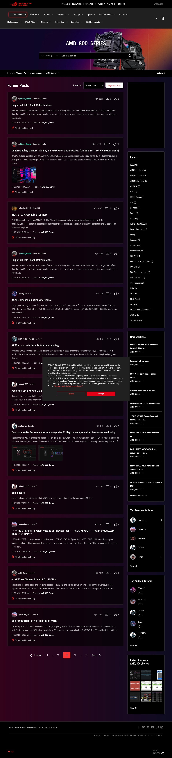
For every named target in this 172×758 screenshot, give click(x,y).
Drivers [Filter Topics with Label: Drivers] (132, 213)
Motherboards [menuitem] (12, 22)
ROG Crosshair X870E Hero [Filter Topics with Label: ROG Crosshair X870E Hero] (140, 261)
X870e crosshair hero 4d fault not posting (35, 345)
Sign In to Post (114, 85)
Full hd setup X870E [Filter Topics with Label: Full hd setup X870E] (137, 224)
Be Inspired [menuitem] (18, 14)
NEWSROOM (32, 727)
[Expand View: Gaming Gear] (66, 22)
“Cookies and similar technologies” (68, 386)
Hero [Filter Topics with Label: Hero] (132, 235)
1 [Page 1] (47, 655)
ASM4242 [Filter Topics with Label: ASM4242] (134, 186)
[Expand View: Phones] (127, 14)
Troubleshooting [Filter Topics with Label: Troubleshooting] (136, 283)
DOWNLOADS (88, 4)
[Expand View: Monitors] (50, 22)
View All (133, 708)
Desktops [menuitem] (76, 14)
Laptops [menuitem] (90, 14)
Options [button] (160, 73)
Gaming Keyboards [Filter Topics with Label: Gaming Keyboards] (137, 229)
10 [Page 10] (58, 655)
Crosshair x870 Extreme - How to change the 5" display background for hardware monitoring (63, 432)
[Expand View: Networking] (81, 22)
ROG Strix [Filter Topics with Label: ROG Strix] (133, 267)
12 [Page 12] (75, 655)
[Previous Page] (36, 655)
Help (155, 18)
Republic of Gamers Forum (18, 73)
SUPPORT (122, 4)
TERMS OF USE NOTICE (101, 736)
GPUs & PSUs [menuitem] (30, 22)
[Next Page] (97, 655)
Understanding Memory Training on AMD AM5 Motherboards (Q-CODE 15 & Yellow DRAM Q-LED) (65, 150)
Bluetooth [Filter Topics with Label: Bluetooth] (134, 208)
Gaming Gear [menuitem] (59, 22)
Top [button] (12, 751)
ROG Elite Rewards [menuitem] (93, 22)
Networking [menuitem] (75, 22)
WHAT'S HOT (111, 4)
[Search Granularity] (49, 55)
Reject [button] (71, 394)
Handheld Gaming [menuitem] (105, 14)
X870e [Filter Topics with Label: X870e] (132, 304)
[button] (135, 675)
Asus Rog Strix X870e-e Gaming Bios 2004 (36, 390)
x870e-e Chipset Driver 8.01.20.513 (35, 579)
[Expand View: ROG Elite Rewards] (101, 22)
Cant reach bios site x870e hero (142, 390)
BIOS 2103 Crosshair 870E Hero (30, 214)
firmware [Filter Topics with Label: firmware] (133, 218)
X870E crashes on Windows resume (32, 300)
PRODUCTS (66, 4)
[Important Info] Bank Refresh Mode (32, 105)
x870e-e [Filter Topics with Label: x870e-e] (133, 315)
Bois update (18, 492)
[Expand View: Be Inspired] (25, 14)
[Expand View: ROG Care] (38, 14)
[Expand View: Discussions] (68, 14)
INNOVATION (76, 4)
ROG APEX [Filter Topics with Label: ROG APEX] (134, 256)
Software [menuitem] (46, 14)
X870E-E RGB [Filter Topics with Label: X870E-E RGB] (135, 320)
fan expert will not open (139, 361)
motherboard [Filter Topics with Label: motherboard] (135, 251)
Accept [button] (101, 394)
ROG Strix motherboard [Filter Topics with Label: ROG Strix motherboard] (139, 272)
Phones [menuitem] (122, 14)
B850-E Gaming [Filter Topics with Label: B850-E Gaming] (136, 197)
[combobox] (96, 55)
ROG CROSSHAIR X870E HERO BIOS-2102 (34, 621)
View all (133, 566)
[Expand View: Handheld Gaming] (114, 14)
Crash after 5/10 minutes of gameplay (145, 403)
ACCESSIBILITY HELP (48, 727)
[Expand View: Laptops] (94, 14)
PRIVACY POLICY (117, 736)
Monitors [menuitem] (44, 22)
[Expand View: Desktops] (82, 14)
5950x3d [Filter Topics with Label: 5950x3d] (133, 165)
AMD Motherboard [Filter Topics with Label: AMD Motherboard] (137, 181)
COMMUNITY (100, 4)
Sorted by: (77, 85)
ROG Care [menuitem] (33, 14)
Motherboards (37, 73)
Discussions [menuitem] (61, 14)
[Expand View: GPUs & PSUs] (36, 22)
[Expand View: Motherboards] (20, 22)
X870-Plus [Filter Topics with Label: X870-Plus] (134, 299)
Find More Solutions (138, 495)
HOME (22, 727)
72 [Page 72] (86, 655)
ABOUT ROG (14, 727)
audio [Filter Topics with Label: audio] (132, 192)
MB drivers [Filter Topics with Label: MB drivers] (134, 245)
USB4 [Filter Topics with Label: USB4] (132, 288)
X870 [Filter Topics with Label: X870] (132, 294)
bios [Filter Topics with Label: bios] (132, 202)
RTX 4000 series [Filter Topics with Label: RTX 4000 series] (136, 278)
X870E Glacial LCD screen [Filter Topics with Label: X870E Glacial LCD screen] (140, 310)
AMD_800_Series (47, 123)
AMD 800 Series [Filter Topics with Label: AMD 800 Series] (136, 176)
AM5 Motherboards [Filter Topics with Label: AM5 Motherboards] (137, 170)
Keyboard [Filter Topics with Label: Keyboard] (133, 240)
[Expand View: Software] (52, 14)
